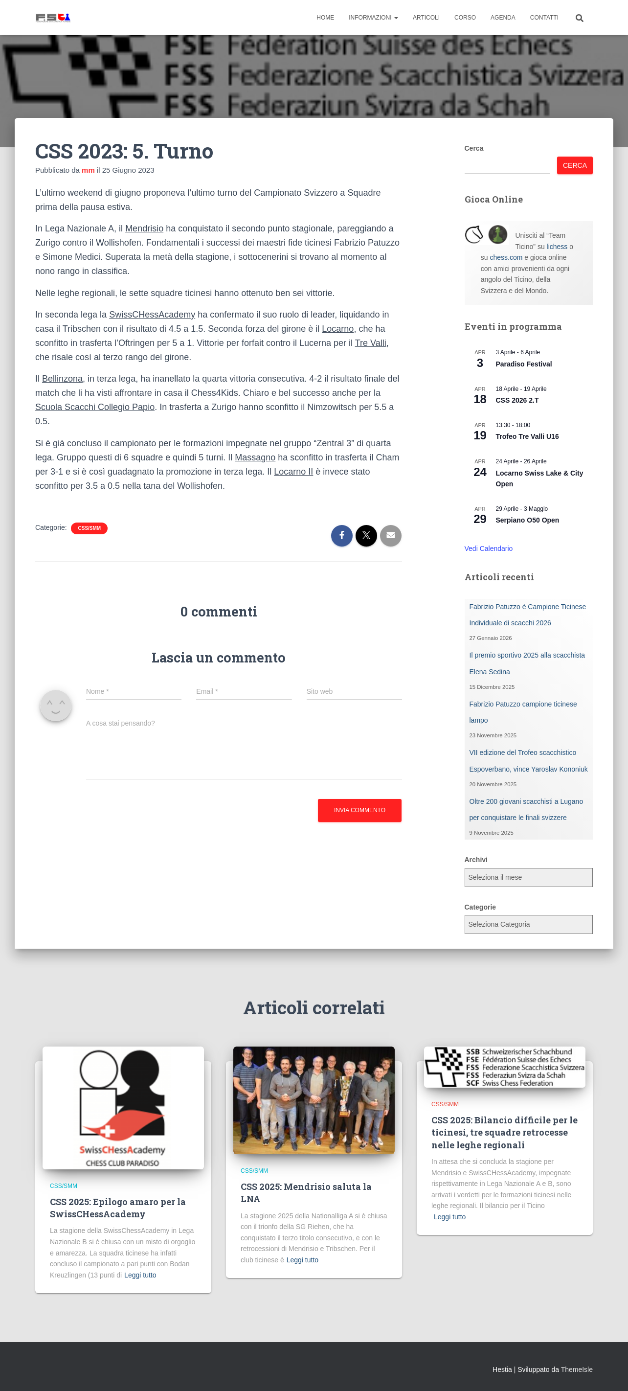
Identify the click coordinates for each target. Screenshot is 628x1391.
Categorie (480, 907)
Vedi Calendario (489, 548)
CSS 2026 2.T (517, 400)
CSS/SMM (89, 528)
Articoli (426, 17)
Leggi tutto (140, 1275)
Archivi (476, 860)
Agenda (503, 17)
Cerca (474, 148)
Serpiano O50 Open (528, 520)
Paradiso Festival (524, 364)
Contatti (544, 17)
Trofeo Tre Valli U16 (527, 436)
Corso (465, 17)
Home (325, 17)
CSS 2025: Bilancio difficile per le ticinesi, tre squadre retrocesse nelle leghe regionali (504, 1132)
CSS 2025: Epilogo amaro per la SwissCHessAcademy (118, 1208)
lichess (557, 247)
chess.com (506, 257)
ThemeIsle (577, 1369)
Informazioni (373, 17)
